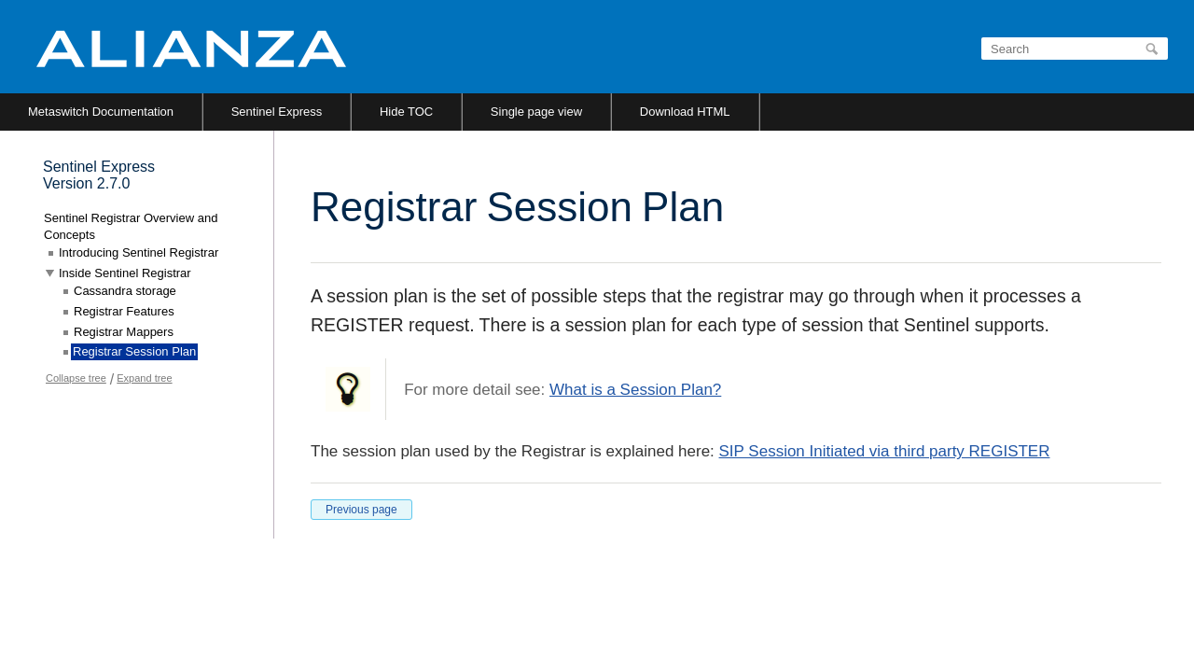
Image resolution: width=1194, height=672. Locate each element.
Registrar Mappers (124, 332)
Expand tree (144, 378)
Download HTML (685, 112)
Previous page (361, 509)
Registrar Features (124, 311)
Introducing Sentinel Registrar (138, 252)
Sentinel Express (277, 112)
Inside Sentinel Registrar (125, 273)
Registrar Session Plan (134, 351)
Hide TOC (406, 112)
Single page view (536, 112)
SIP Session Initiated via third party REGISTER (884, 451)
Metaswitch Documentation (101, 112)
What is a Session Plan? (635, 390)
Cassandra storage (125, 291)
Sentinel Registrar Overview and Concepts (130, 226)
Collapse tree (76, 378)
